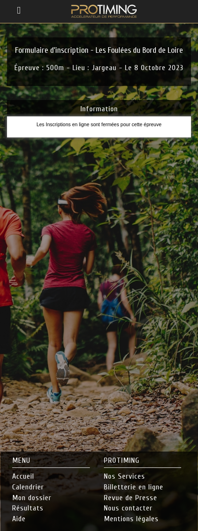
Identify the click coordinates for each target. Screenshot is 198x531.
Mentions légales (131, 519)
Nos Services (124, 476)
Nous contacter (128, 508)
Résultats (28, 508)
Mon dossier (31, 498)
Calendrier (28, 487)
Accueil (23, 476)
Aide (19, 519)
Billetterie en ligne (133, 487)
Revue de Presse (130, 498)
